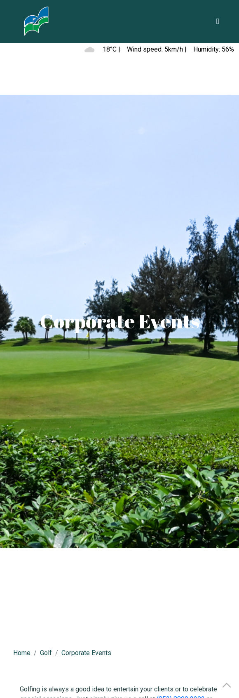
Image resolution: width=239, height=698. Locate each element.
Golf (46, 653)
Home (21, 653)
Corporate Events (86, 653)
